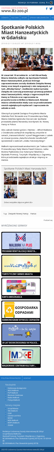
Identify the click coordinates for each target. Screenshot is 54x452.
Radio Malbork (13, 397)
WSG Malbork (13, 390)
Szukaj (42, 2)
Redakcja (22, 2)
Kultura (15, 17)
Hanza (33, 213)
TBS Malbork (13, 411)
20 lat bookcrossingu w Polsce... (20, 342)
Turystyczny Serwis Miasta (17, 274)
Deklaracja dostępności (17, 388)
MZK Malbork (13, 420)
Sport (24, 17)
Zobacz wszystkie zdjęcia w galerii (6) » (18, 202)
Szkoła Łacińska (14, 415)
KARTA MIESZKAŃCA (12, 297)
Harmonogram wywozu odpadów (21, 320)
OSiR (10, 413)
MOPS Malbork (14, 422)
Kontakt (27, 378)
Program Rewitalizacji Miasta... (19, 251)
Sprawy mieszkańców (39, 17)
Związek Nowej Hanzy (18, 213)
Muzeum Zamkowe (15, 395)
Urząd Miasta (13, 408)
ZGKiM (10, 425)
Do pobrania (32, 2)
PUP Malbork (13, 393)
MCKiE (10, 418)
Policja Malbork (14, 400)
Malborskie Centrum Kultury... (19, 365)
